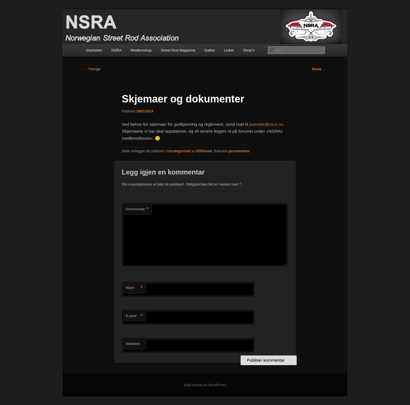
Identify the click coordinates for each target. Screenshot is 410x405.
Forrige (92, 69)
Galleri (209, 50)
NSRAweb (204, 151)
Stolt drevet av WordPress (205, 385)
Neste (319, 69)
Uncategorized (178, 151)
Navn (134, 288)
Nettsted (133, 344)
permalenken (238, 151)
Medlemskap (141, 50)
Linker (229, 50)
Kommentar (137, 209)
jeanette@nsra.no (266, 124)
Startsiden (94, 50)
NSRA (116, 50)
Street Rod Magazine (178, 50)
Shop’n (249, 50)
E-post (134, 316)
